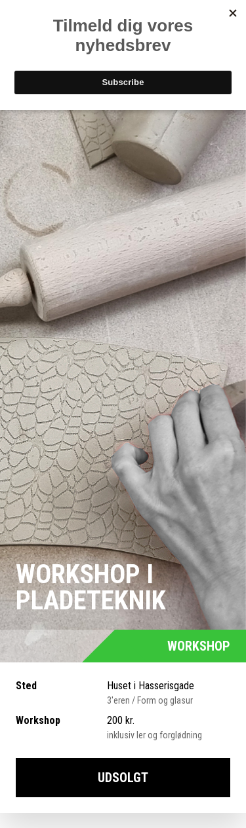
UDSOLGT (123, 777)
